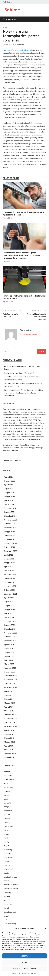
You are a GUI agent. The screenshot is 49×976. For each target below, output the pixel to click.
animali (7, 771)
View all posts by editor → (29, 335)
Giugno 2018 (9, 738)
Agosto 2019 (9, 691)
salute (6, 873)
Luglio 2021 (8, 602)
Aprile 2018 (8, 746)
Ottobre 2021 (9, 590)
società (7, 896)
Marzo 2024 (9, 504)
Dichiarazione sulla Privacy (29, 973)
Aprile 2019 (8, 707)
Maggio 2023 (9, 531)
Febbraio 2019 (10, 715)
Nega (24, 962)
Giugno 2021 (9, 605)
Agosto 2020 (9, 644)
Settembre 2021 (10, 594)
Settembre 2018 (10, 726)
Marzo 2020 (9, 664)
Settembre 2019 (10, 687)
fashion (7, 818)
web (5, 920)
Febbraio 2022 (10, 574)
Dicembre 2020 (10, 629)
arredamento (9, 779)
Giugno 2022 (9, 559)
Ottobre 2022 (9, 547)
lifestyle (7, 842)
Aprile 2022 (8, 566)
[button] (45, 928)
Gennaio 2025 (9, 481)
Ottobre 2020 (9, 637)
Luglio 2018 (8, 734)
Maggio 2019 (9, 703)
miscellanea (8, 857)
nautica (7, 865)
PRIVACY (16, 450)
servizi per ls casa (11, 888)
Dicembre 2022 (10, 539)
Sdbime (12, 10)
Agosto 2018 (9, 730)
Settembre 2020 (10, 640)
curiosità (7, 803)
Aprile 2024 (8, 500)
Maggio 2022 (9, 563)
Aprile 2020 (8, 660)
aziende (7, 791)
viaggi (6, 916)
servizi (5, 27)
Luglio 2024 (8, 488)
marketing (8, 849)
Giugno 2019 (9, 699)
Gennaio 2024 (9, 512)
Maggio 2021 (9, 609)
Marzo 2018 (9, 750)
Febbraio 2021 (10, 621)
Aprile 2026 (8, 477)
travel (6, 908)
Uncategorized (10, 912)
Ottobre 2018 (9, 722)
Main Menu (11, 19)
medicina (7, 853)
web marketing (10, 923)
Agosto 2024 (9, 485)
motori (6, 861)
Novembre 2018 (10, 718)
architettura (8, 775)
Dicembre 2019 (10, 676)
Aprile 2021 (8, 613)
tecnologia (8, 904)
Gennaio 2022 (9, 578)
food (6, 822)
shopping (7, 892)
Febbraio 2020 (10, 668)
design (6, 807)
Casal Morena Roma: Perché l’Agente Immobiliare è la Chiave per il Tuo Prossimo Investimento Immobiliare (22, 255)
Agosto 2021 (9, 598)
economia (8, 810)
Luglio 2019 (8, 695)
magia (6, 846)
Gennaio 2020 (9, 672)
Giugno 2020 (9, 652)
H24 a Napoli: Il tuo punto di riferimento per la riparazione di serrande (23, 213)
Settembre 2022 (10, 551)
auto (6, 783)
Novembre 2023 (10, 520)
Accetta (24, 956)
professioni (8, 869)
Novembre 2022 (10, 543)
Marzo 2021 (9, 617)
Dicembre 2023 (10, 516)
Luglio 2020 (8, 648)
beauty (7, 795)
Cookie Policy (16, 973)
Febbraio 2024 (10, 508)
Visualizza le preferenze (24, 968)
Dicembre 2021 (10, 582)
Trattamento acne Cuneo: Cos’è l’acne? (19, 373)
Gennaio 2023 (9, 535)
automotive (8, 787)
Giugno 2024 (9, 492)
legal (6, 838)
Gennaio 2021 (9, 625)
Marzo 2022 (9, 570)
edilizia (7, 814)
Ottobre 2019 (9, 683)
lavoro (6, 834)
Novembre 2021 (10, 586)
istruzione (8, 830)
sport (6, 900)
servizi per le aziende (12, 885)
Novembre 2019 (10, 679)
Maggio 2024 (9, 496)
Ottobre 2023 (9, 524)
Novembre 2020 (10, 633)
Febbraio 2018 (10, 753)
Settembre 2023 (10, 527)
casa (6, 799)
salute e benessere (11, 877)
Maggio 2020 (9, 656)
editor (21, 44)
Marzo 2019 (9, 711)
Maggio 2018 (9, 742)
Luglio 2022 (8, 555)
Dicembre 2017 (10, 757)
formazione (8, 826)
